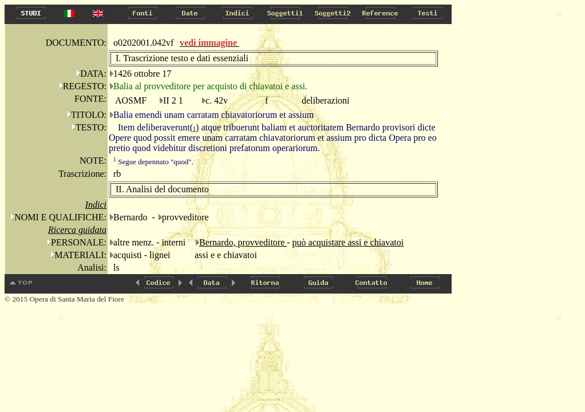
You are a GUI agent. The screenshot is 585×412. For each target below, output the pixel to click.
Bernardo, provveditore (243, 242)
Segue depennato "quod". (153, 161)
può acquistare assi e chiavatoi (348, 242)
